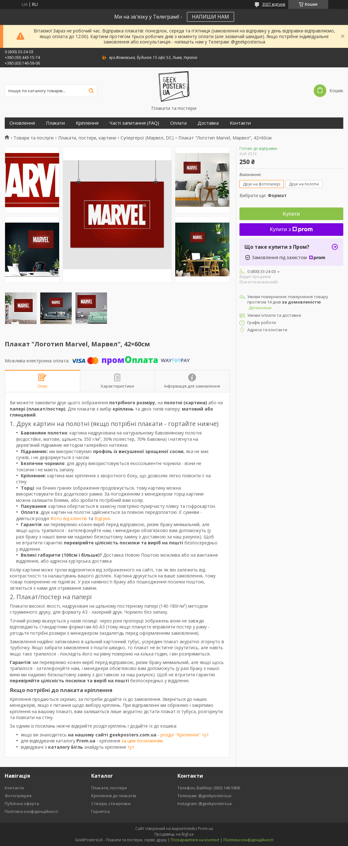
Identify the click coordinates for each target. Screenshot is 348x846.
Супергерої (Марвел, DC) (147, 138)
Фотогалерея (18, 795)
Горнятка (100, 811)
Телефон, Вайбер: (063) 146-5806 (208, 788)
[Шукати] (91, 90)
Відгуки (102, 518)
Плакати (55, 123)
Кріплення (87, 123)
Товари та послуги (33, 138)
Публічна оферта (22, 803)
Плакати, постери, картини (87, 138)
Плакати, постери (109, 788)
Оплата (178, 123)
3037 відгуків (273, 4)
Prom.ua (205, 828)
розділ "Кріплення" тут (184, 735)
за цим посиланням (142, 741)
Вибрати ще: (263, 195)
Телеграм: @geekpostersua (204, 795)
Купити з (291, 229)
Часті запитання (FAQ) (134, 123)
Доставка (208, 123)
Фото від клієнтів (68, 518)
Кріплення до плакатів (113, 795)
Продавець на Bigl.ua (174, 834)
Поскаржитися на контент (195, 840)
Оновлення (22, 123)
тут (130, 747)
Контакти (240, 123)
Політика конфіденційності (31, 811)
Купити (291, 214)
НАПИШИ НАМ (210, 16)
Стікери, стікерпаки (111, 803)
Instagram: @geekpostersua (204, 803)
